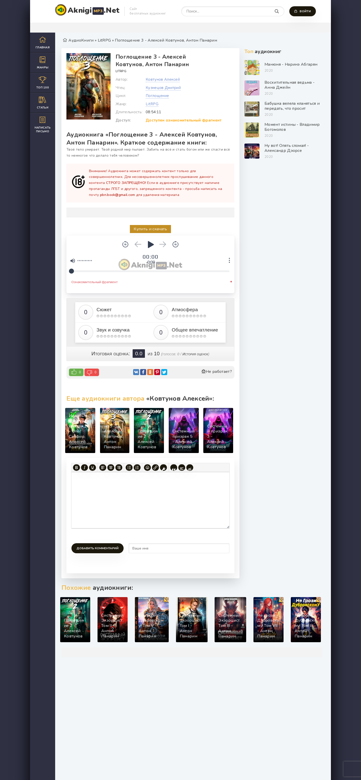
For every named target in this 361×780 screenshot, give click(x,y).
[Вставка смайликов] (147, 467)
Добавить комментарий (97, 548)
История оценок (195, 354)
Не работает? (216, 371)
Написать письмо (42, 124)
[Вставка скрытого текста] (189, 467)
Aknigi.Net (93, 10)
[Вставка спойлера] (181, 467)
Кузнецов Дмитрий (163, 87)
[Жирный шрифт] (76, 467)
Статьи (42, 102)
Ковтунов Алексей (163, 79)
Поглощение (157, 95)
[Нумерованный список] (137, 467)
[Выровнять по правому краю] (118, 467)
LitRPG (121, 71)
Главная (42, 42)
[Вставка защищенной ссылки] (163, 467)
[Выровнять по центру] (110, 467)
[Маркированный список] (129, 467)
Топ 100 (42, 82)
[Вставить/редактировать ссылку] (155, 467)
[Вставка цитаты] (173, 467)
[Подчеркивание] (92, 467)
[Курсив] (84, 467)
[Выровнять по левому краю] (102, 467)
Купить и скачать (150, 229)
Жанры (42, 62)
